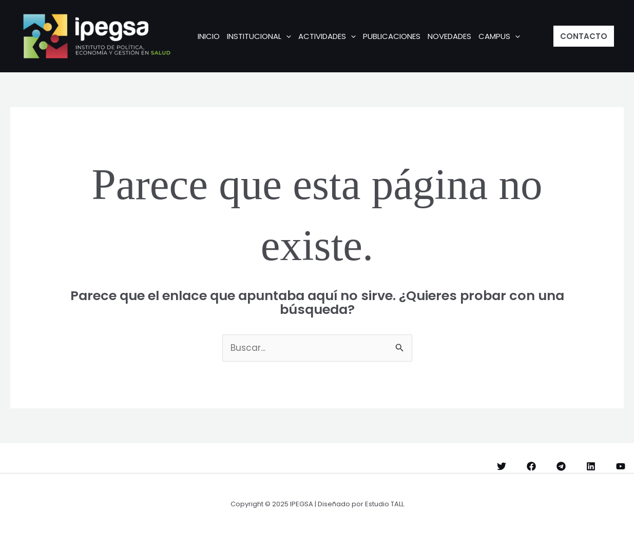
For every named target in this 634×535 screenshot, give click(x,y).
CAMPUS (499, 36)
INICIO (209, 36)
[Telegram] (561, 466)
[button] (583, 36)
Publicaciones (391, 36)
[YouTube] (620, 466)
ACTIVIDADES (327, 36)
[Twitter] (501, 466)
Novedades (449, 36)
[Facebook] (531, 466)
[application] (286, 36)
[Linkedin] (590, 466)
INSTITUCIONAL (259, 36)
